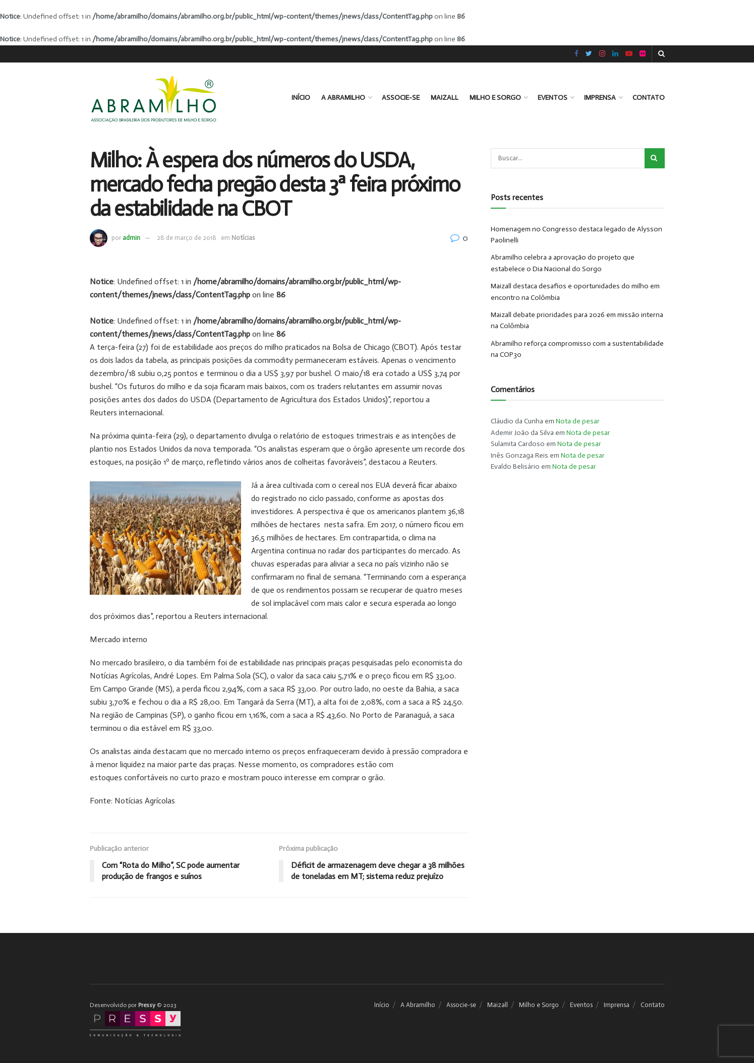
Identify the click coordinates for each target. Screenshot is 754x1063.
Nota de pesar (578, 421)
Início (301, 97)
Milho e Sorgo (495, 97)
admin (131, 237)
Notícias (243, 237)
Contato (648, 97)
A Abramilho (343, 97)
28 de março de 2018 (186, 237)
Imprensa (600, 97)
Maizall (444, 97)
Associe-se (401, 97)
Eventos (552, 97)
